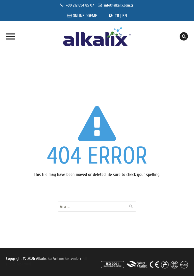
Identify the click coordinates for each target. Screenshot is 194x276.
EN (125, 15)
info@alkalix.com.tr (118, 5)
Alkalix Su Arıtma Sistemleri (58, 258)
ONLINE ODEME (85, 15)
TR (117, 15)
